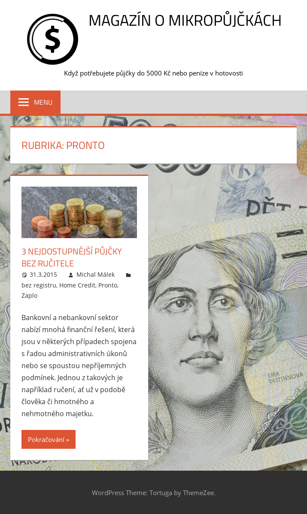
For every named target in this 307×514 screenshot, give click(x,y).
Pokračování (46, 439)
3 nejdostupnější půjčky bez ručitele (71, 257)
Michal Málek (95, 274)
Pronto (107, 285)
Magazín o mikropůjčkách (185, 20)
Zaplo (29, 295)
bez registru (38, 285)
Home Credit (77, 285)
